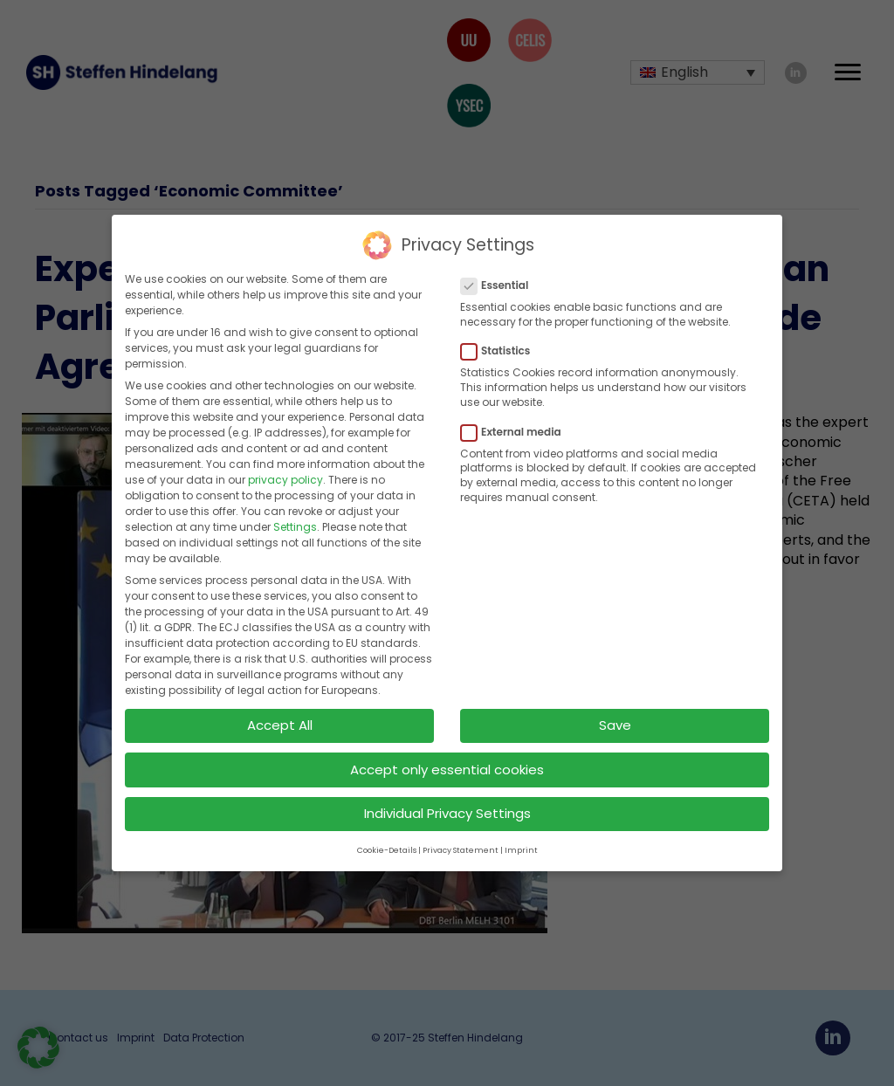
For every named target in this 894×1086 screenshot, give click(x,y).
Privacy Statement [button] (461, 847)
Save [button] (615, 721)
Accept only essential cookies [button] (447, 765)
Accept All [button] (280, 721)
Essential (500, 282)
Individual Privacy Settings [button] (447, 810)
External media (516, 428)
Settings (295, 523)
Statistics (500, 347)
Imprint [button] (521, 847)
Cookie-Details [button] (386, 847)
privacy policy (285, 476)
